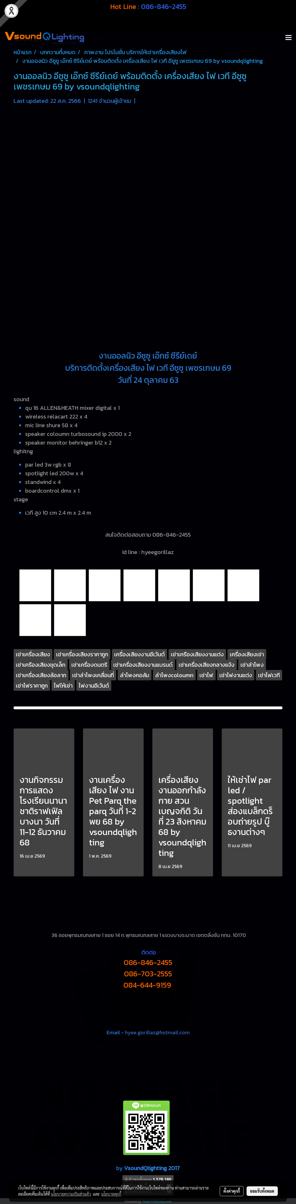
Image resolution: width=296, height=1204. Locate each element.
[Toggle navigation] (288, 38)
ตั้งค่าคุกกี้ (231, 1191)
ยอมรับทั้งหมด (262, 1191)
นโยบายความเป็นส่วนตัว (71, 1193)
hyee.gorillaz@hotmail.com (157, 1032)
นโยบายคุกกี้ (111, 1193)
